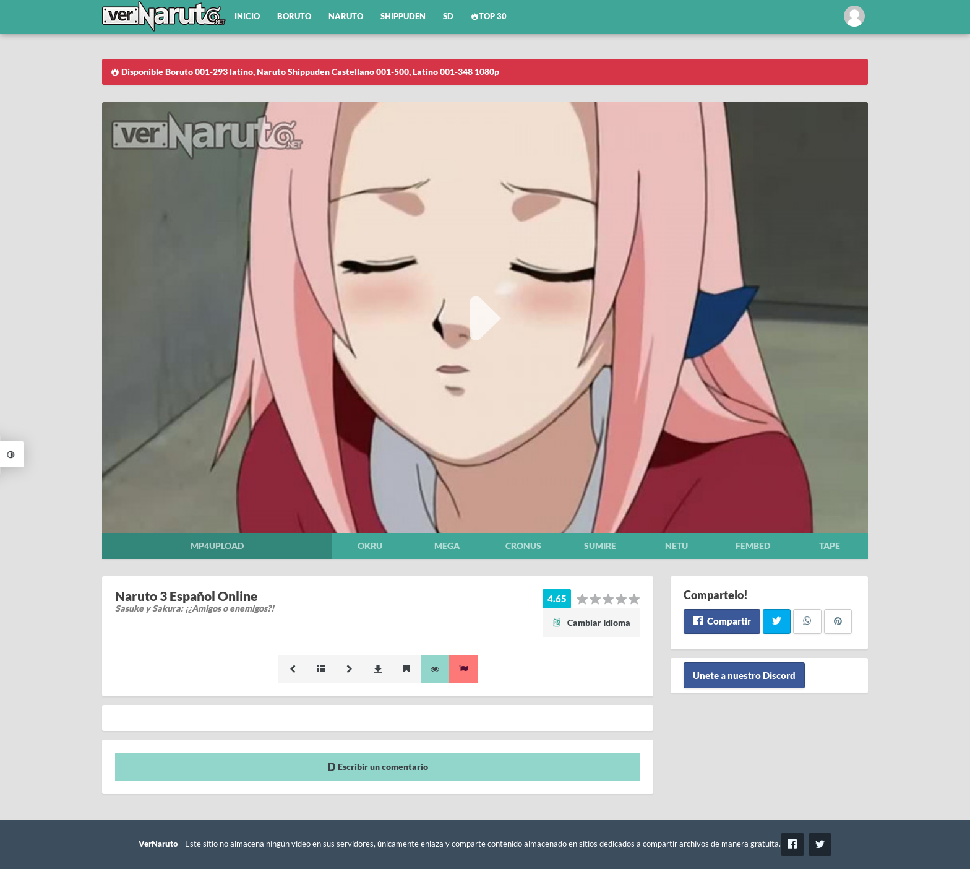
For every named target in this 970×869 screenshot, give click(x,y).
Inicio (247, 16)
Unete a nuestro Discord (744, 675)
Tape (829, 545)
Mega (447, 545)
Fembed (753, 545)
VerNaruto (158, 844)
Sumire (600, 545)
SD (448, 16)
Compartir (721, 620)
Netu (676, 545)
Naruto (345, 16)
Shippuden (403, 16)
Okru (370, 545)
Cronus (523, 545)
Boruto (294, 16)
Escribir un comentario (377, 766)
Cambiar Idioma (591, 622)
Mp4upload (217, 545)
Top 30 (489, 16)
